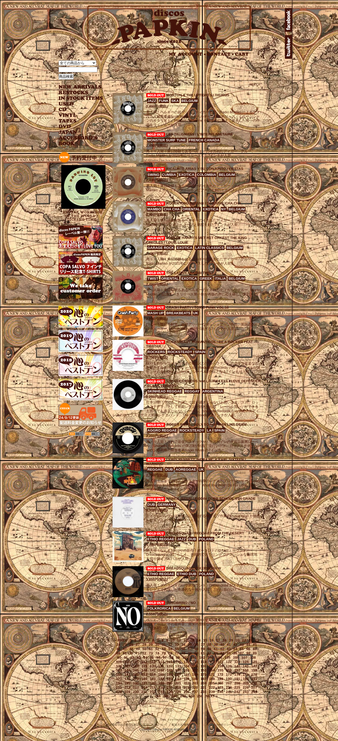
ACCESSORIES (78, 138)
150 (178, 670)
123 (237, 662)
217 (170, 687)
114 (161, 662)
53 (164, 649)
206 (220, 683)
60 (209, 649)
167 (178, 674)
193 (254, 679)
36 (196, 645)
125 (254, 662)
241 (229, 692)
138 (220, 666)
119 (203, 662)
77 (177, 653)
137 (212, 666)
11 (179, 640)
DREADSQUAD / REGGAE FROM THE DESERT (205, 533)
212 (127, 687)
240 (220, 692)
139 (229, 666)
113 (153, 662)
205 (212, 683)
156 (229, 670)
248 (183, 696)
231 (144, 692)
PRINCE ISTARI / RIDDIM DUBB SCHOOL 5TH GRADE (210, 499)
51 (151, 649)
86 (235, 653)
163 (144, 674)
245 (158, 696)
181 (153, 679)
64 (235, 649)
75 (164, 653)
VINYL (68, 115)
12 (185, 640)
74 (157, 653)
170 (203, 674)
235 (178, 692)
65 (242, 649)
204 (203, 683)
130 (153, 666)
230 (136, 692)
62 (222, 649)
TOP (116, 71)
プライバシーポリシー (217, 724)
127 (127, 666)
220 (195, 687)
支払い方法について (155, 724)
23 (257, 640)
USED (77, 104)
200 (170, 683)
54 (170, 649)
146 (144, 670)
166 (170, 674)
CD (63, 110)
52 (157, 649)
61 (216, 649)
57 (190, 649)
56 (183, 649)
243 (246, 692)
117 (187, 662)
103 (211, 657)
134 (187, 666)
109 (119, 662)
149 (170, 670)
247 (174, 696)
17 (218, 640)
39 (216, 645)
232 (153, 692)
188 (212, 679)
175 (246, 674)
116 (178, 662)
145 (136, 670)
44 (248, 645)
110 (127, 662)
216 (161, 687)
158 (246, 670)
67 (255, 649)
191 (237, 679)
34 (183, 645)
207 (229, 683)
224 (229, 687)
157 (237, 670)
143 (119, 670)
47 (125, 649)
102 (202, 657)
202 (187, 683)
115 (170, 662)
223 (220, 687)
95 (151, 657)
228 (119, 692)
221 (203, 687)
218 (178, 687)
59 (203, 649)
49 (138, 649)
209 (246, 683)
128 (136, 666)
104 (219, 657)
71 (138, 653)
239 (212, 692)
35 (190, 645)
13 (192, 640)
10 (173, 640)
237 (195, 692)
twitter (288, 47)
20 (237, 640)
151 (187, 670)
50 (144, 649)
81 (203, 653)
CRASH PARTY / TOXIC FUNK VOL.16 (197, 307)
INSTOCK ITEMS (81, 98)
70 (131, 653)
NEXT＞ (212, 696)
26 (131, 645)
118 (195, 662)
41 (229, 645)
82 (209, 653)
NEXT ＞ (255, 84)
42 (235, 645)
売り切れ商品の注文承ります (81, 299)
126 (119, 666)
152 (195, 670)
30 (157, 645)
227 (254, 687)
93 (139, 657)
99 (178, 657)
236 (187, 692)
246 (166, 696)
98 (171, 657)
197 (144, 683)
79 (190, 653)
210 (254, 683)
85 (229, 653)
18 (224, 640)
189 (220, 679)
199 (161, 683)
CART (242, 54)
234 (170, 692)
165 (161, 674)
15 (205, 640)
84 (222, 653)
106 (236, 657)
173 (229, 674)
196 (136, 683)
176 (254, 674)
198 (153, 683)
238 (203, 692)
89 (255, 653)
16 (211, 640)
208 (237, 683)
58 (196, 649)
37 (203, 645)
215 (153, 687)
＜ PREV (122, 84)
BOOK (67, 144)
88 (248, 653)
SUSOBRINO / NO (181, 603)
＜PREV (120, 640)
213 (136, 687)
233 (161, 692)
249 (191, 696)
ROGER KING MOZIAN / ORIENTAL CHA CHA (203, 203)
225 (237, 687)
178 (127, 679)
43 (242, 645)
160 (119, 674)
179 (136, 679)
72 (144, 653)
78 (183, 653)
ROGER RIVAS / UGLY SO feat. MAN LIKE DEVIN (206, 424)
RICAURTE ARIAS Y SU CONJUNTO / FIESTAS (204, 169)
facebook (288, 20)
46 (118, 649)
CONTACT (220, 54)
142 (254, 666)
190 (229, 679)
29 (151, 645)
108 (253, 657)
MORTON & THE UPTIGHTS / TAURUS (198, 95)
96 (158, 657)
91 (126, 657)
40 (222, 645)
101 (194, 657)
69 (125, 653)
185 (187, 679)
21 (244, 640)
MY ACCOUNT (187, 54)
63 (229, 649)
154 (212, 670)
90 (119, 657)
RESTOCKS (77, 93)
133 (178, 666)
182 (161, 679)
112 (144, 662)
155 (220, 670)
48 (131, 649)
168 (187, 674)
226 (246, 687)
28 (144, 645)
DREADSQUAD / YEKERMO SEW (193, 568)
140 (237, 666)
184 (178, 679)
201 (178, 683)
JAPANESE (77, 132)
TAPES (68, 121)
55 (177, 649)
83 (216, 653)
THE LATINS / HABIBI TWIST (190, 273)
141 (246, 666)
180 (144, 679)
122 (229, 662)
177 (119, 679)
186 (195, 679)
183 (170, 679)
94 (145, 657)
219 (187, 687)
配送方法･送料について (186, 724)
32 (170, 645)
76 (170, 653)
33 (177, 645)
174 (237, 674)
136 (203, 666)
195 (127, 683)
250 (200, 696)
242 (237, 692)
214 (144, 687)
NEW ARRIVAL (80, 87)
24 (118, 645)
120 (212, 662)
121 (220, 662)
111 (136, 662)
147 (153, 670)
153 (203, 670)
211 (119, 687)
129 (144, 666)
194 (119, 683)
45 (255, 645)
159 (254, 670)
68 (118, 653)
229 (127, 692)
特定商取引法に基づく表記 (123, 724)
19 (231, 640)
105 (227, 657)
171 (212, 674)
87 (242, 653)
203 (195, 683)
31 (164, 645)
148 (161, 670)
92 (132, 657)
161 (127, 674)
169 (195, 674)
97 (165, 657)
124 (246, 662)
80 (196, 653)
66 (248, 649)
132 (170, 666)
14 (198, 640)
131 (161, 666)
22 (250, 640)
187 (203, 679)
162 (136, 674)
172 (220, 674)
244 (254, 692)
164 (153, 674)
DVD (65, 127)
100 (185, 657)
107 (244, 657)
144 (127, 670)
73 (151, 653)
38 (209, 645)
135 (195, 666)
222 (212, 687)
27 (138, 645)
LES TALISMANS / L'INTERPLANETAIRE (199, 134)
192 (246, 679)
